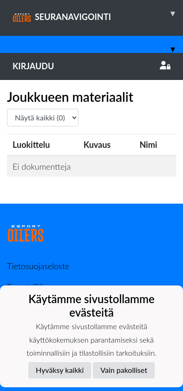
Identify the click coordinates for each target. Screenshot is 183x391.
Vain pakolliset (123, 369)
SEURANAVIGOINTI (98, 13)
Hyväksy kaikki (60, 369)
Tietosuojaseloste (38, 266)
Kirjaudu (91, 66)
